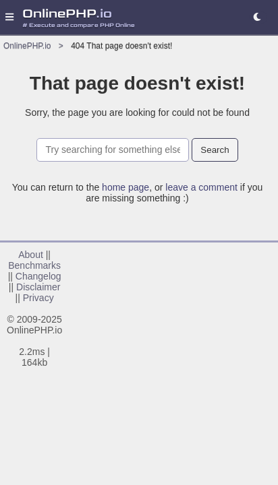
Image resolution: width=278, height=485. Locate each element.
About (30, 254)
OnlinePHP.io (27, 46)
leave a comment (201, 187)
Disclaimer (38, 287)
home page (125, 187)
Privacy (38, 297)
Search (214, 150)
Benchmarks (34, 265)
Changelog (38, 276)
